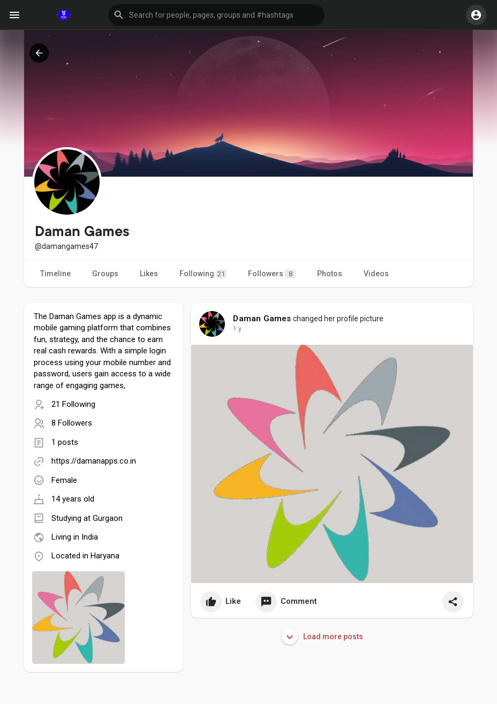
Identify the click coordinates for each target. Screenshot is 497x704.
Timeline (55, 273)
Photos (329, 273)
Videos (376, 273)
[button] (216, 15)
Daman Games (262, 318)
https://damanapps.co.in (93, 461)
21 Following (73, 404)
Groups (105, 273)
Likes (149, 273)
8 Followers (71, 423)
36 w (240, 328)
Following (203, 273)
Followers (272, 273)
